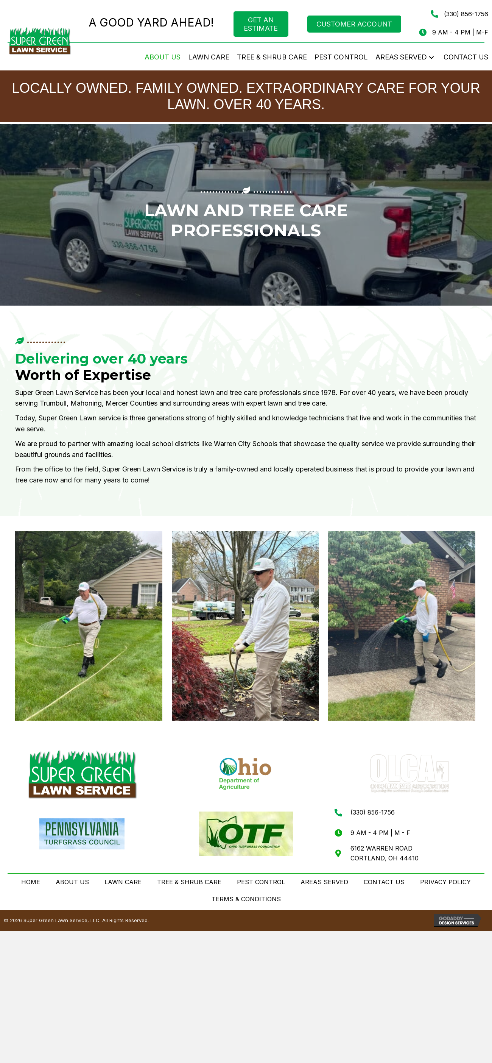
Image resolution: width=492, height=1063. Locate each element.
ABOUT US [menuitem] (72, 882)
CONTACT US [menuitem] (384, 882)
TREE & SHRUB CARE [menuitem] (189, 882)
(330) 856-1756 (466, 14)
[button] (431, 57)
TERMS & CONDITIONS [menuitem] (246, 899)
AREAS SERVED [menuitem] (324, 882)
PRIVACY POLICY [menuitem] (445, 882)
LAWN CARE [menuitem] (123, 882)
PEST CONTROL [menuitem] (261, 882)
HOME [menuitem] (30, 882)
